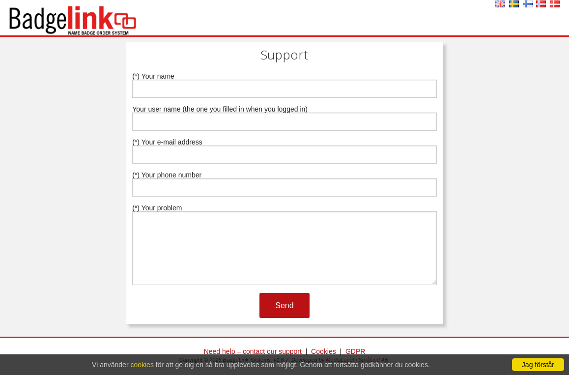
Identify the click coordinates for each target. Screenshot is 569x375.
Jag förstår (538, 365)
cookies (141, 365)
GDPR (355, 351)
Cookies (323, 351)
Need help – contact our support (253, 351)
